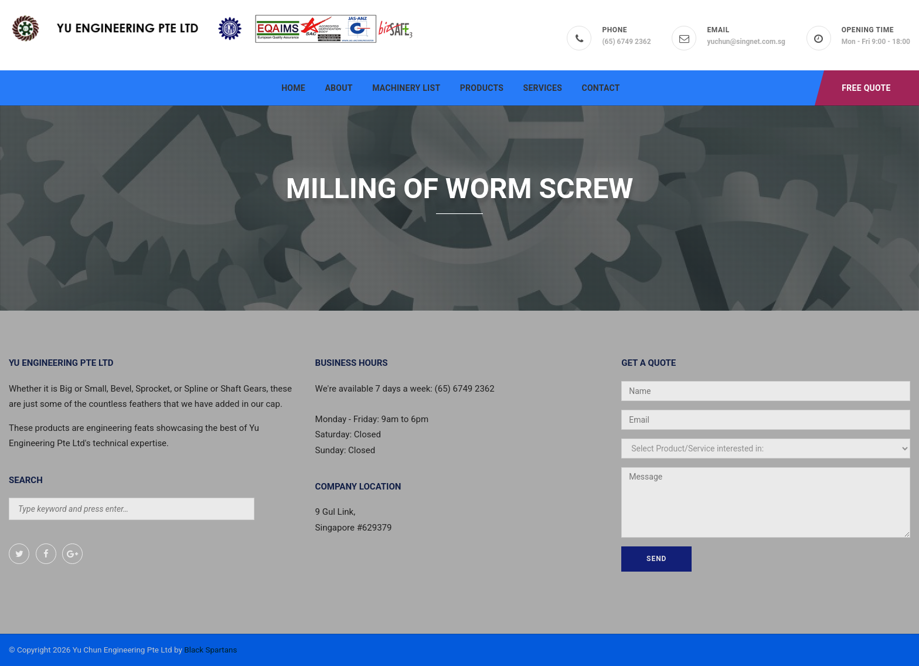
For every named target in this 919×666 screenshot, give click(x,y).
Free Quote (866, 88)
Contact (600, 88)
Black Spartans (210, 649)
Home (293, 88)
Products (481, 88)
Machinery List (406, 88)
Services (542, 88)
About (338, 88)
